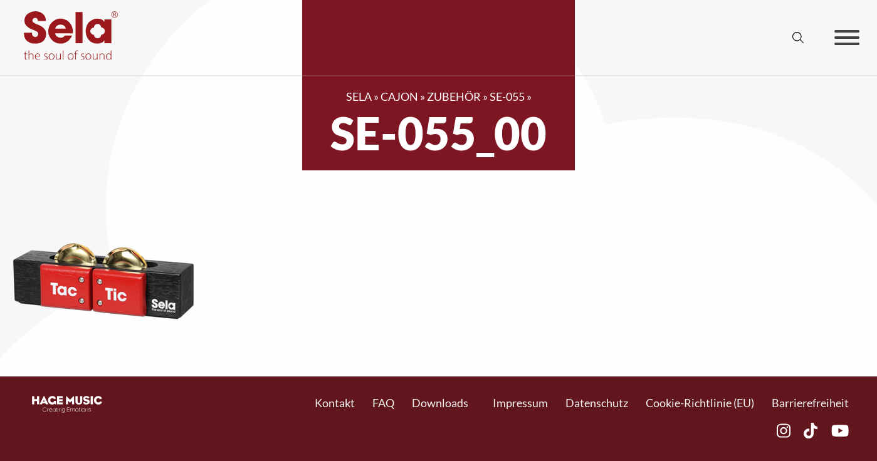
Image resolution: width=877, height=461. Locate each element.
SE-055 (507, 96)
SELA (359, 96)
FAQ (383, 403)
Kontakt (335, 403)
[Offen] (846, 37)
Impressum (520, 403)
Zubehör (454, 96)
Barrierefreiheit (810, 403)
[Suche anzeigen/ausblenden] (798, 37)
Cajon (399, 96)
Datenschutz (596, 403)
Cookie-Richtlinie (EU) (700, 403)
